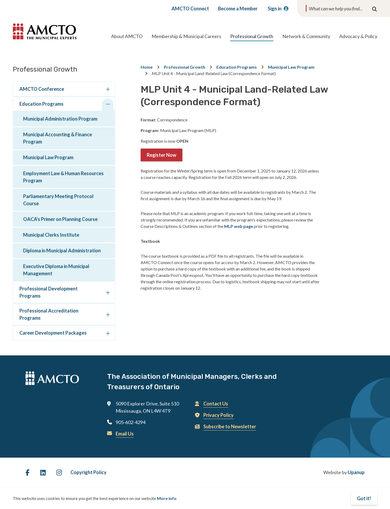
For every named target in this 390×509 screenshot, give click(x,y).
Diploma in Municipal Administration (62, 250)
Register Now (161, 155)
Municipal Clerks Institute (51, 235)
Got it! (364, 498)
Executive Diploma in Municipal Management (56, 269)
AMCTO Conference (41, 89)
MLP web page (238, 226)
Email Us (125, 434)
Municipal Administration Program (60, 119)
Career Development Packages (53, 333)
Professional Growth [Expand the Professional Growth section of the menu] (251, 36)
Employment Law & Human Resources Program (63, 176)
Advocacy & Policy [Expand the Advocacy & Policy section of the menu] (358, 36)
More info (167, 498)
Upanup (356, 472)
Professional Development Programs (48, 292)
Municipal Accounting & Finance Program (57, 138)
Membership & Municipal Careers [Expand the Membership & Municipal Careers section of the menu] (186, 36)
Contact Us (215, 404)
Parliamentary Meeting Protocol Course (58, 199)
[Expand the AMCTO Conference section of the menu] (108, 90)
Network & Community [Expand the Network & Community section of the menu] (306, 36)
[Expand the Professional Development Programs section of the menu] (108, 293)
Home (147, 66)
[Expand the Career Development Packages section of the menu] (108, 333)
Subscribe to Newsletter (229, 426)
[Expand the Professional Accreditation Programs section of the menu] (108, 315)
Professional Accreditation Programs (48, 314)
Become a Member (238, 8)
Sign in (275, 8)
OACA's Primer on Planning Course (60, 219)
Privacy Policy (218, 415)
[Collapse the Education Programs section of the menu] (108, 104)
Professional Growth (184, 66)
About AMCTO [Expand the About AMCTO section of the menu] (126, 36)
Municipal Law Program (48, 157)
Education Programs (41, 104)
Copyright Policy (88, 472)
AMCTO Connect (190, 8)
